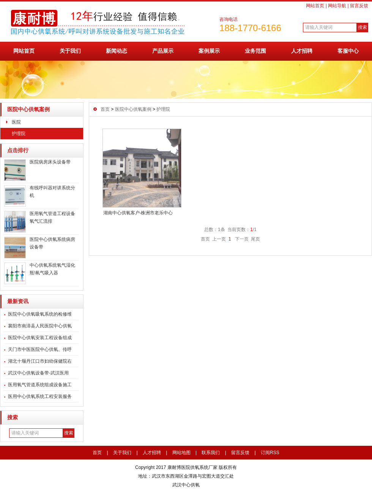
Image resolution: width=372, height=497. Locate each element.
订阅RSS (270, 452)
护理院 (18, 133)
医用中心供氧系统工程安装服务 (40, 396)
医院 (16, 122)
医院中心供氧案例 (28, 109)
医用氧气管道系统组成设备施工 (40, 384)
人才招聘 (301, 51)
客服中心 (348, 51)
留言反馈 (359, 5)
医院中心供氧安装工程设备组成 (40, 337)
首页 (105, 109)
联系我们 (211, 452)
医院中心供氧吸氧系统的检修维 (40, 314)
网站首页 (315, 5)
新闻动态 (116, 51)
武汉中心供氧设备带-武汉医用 (38, 373)
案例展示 (209, 51)
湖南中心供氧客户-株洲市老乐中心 (138, 212)
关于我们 (70, 51)
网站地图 (181, 452)
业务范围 (255, 51)
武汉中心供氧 (186, 485)
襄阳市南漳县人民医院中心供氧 (40, 326)
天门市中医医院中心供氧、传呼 (40, 349)
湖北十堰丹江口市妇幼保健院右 (40, 361)
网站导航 (337, 5)
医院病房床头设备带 (50, 162)
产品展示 (162, 51)
